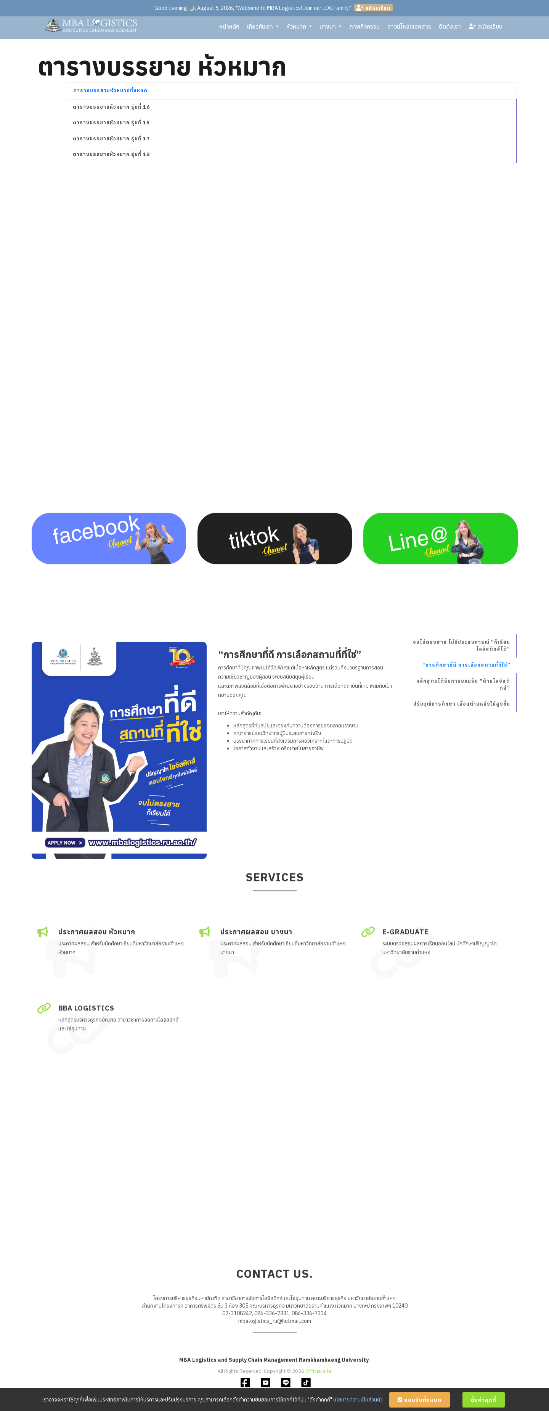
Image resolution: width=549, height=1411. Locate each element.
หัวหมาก (299, 28)
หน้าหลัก (229, 28)
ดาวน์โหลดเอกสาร (409, 28)
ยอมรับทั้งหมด (419, 1400)
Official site (318, 1378)
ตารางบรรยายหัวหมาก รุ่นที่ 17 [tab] (111, 138)
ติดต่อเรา (450, 28)
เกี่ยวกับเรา (263, 28)
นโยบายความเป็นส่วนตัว (358, 1399)
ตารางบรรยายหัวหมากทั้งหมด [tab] (110, 90)
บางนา (330, 28)
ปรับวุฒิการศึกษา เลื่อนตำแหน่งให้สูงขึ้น (461, 845)
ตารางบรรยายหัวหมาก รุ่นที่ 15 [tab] (111, 122)
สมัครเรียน (373, 8)
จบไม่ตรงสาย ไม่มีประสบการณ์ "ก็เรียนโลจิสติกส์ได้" (461, 786)
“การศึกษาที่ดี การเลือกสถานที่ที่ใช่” (466, 806)
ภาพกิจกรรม (364, 28)
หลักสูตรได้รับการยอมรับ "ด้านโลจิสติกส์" (463, 826)
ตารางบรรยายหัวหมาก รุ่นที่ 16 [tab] (111, 107)
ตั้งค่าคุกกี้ (483, 1400)
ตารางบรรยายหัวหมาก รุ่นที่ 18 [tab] (111, 154)
